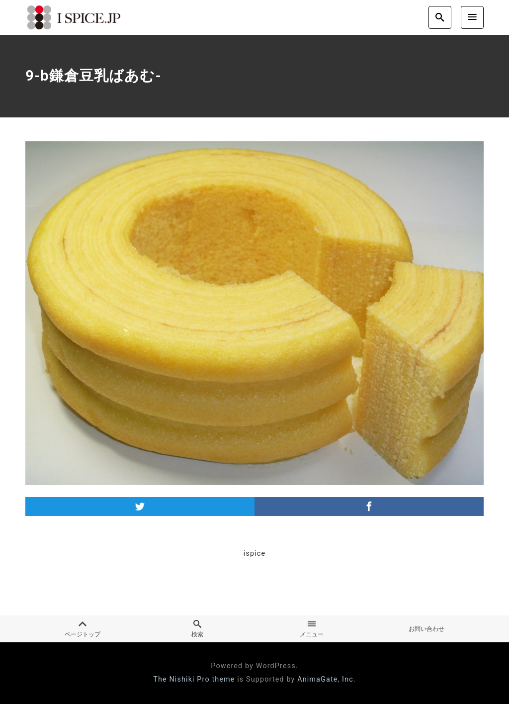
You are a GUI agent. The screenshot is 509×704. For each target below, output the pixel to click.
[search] (439, 17)
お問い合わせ (426, 628)
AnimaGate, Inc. (326, 679)
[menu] (472, 17)
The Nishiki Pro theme (194, 679)
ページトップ (82, 629)
